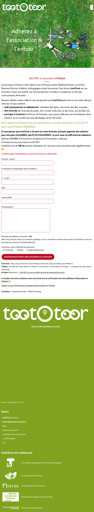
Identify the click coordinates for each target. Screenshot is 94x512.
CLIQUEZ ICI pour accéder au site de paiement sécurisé (42, 271)
